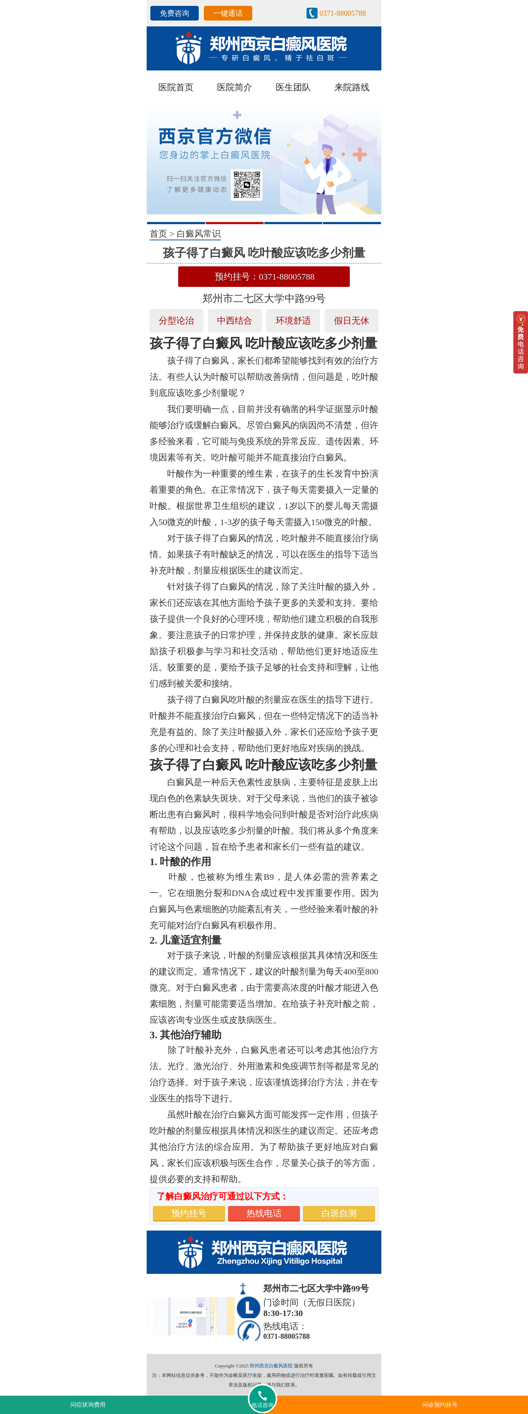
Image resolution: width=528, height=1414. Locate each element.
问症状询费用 (88, 1405)
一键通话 (228, 13)
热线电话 (264, 1213)
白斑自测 (339, 1213)
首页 (158, 233)
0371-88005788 (342, 13)
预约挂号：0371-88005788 (265, 276)
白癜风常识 (199, 233)
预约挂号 (188, 1213)
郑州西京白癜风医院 (271, 1366)
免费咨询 (174, 13)
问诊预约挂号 (440, 1405)
